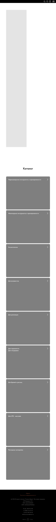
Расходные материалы (15, 450)
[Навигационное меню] (53, 1)
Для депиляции (13, 315)
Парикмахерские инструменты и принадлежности (24, 180)
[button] (44, 1)
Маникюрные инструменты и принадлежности (23, 213)
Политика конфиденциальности (28, 495)
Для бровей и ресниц (15, 382)
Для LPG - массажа (14, 416)
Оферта (28, 493)
